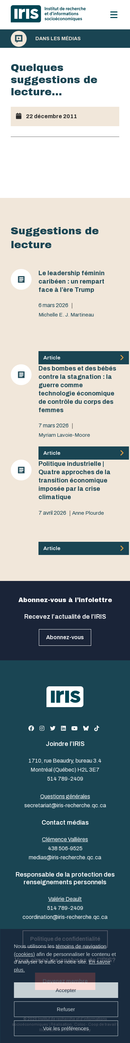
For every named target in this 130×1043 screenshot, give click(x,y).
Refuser (66, 1009)
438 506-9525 (65, 848)
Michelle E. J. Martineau (66, 315)
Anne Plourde (88, 513)
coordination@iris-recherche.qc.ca (65, 917)
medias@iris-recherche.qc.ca (65, 857)
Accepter (65, 990)
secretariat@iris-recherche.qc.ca (65, 805)
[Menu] (113, 14)
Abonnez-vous (65, 637)
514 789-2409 (65, 779)
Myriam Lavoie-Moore (64, 435)
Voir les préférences (66, 1028)
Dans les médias (58, 38)
